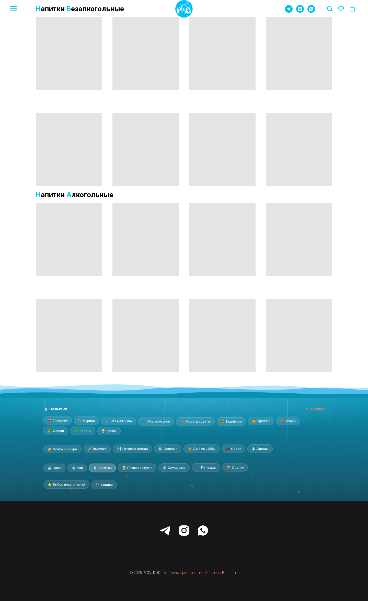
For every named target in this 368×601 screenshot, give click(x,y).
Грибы (109, 431)
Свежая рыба (118, 420)
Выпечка (97, 449)
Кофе (54, 467)
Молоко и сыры (62, 448)
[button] (330, 9)
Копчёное (231, 421)
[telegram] (289, 11)
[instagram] (300, 11)
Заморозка (174, 467)
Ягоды (288, 420)
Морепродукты (195, 421)
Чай (77, 467)
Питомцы (206, 467)
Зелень (82, 431)
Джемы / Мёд (201, 449)
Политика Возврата (221, 573)
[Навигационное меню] (13, 8)
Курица (86, 420)
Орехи (233, 449)
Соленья (167, 449)
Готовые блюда (132, 449)
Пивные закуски (137, 467)
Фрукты (261, 420)
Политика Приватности (182, 573)
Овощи (56, 431)
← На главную (313, 409)
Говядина (58, 420)
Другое (235, 467)
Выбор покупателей (66, 484)
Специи (260, 448)
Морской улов (156, 421)
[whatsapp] (311, 11)
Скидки (104, 484)
